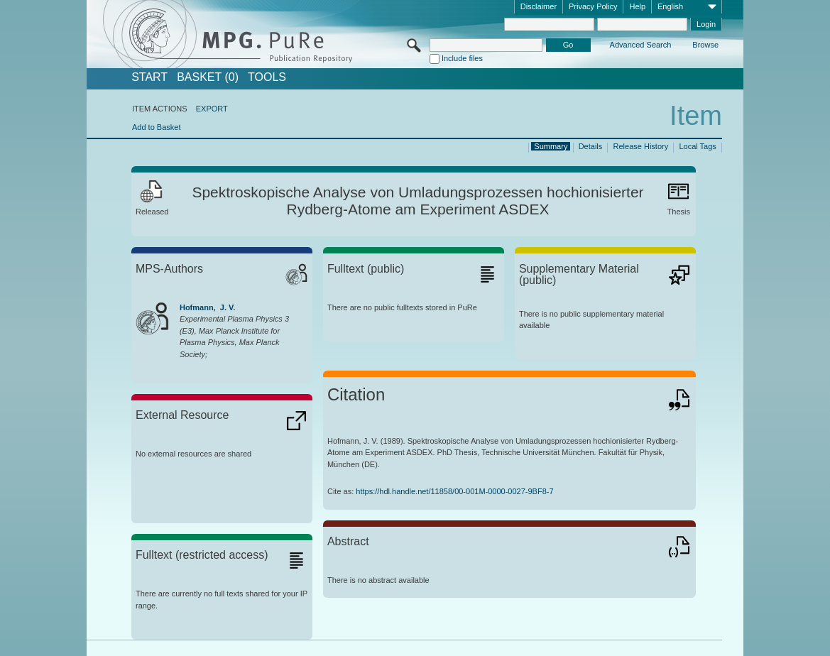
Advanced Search (641, 44)
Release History (641, 146)
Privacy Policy (593, 6)
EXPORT (212, 108)
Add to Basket (156, 127)
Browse (705, 44)
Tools (267, 77)
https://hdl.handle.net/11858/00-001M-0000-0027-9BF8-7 (454, 491)
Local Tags (697, 146)
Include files (462, 58)
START (149, 77)
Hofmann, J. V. (207, 307)
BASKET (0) (208, 77)
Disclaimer (538, 6)
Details (591, 146)
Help (637, 6)
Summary (550, 146)
